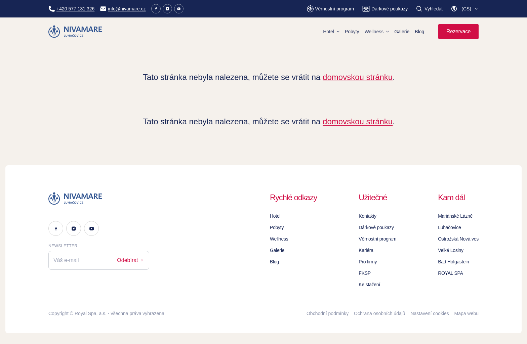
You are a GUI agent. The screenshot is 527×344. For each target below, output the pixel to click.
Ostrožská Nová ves (458, 239)
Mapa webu (466, 313)
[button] (465, 8)
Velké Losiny (450, 250)
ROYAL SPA (450, 273)
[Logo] (98, 198)
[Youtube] (179, 8)
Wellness (377, 31)
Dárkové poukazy (376, 227)
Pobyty (352, 31)
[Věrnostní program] (330, 8)
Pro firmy (368, 261)
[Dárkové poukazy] (385, 9)
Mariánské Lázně (455, 216)
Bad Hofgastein (453, 261)
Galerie (401, 31)
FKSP (365, 273)
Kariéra (366, 250)
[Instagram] (167, 8)
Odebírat (130, 260)
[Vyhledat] (429, 8)
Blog (419, 31)
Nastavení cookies (429, 313)
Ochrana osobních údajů (379, 313)
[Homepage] (75, 31)
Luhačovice (449, 227)
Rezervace (458, 31)
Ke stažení (369, 284)
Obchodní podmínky (328, 313)
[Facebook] (156, 8)
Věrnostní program (377, 239)
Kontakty (367, 216)
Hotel (331, 31)
